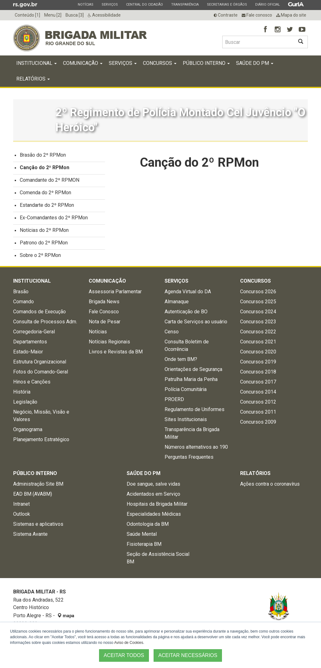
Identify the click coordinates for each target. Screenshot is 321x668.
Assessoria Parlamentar (115, 293)
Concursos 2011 (258, 413)
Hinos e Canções (31, 383)
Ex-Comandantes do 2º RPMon (54, 219)
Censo (172, 333)
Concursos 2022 (258, 333)
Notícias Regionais (109, 343)
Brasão (21, 293)
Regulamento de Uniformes (194, 411)
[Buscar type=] (258, 42)
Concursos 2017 (258, 383)
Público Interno (206, 65)
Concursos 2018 (258, 373)
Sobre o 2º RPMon (40, 257)
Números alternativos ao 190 (196, 448)
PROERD (174, 401)
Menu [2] (52, 15)
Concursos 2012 (258, 403)
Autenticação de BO (186, 313)
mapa (65, 617)
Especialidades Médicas (154, 516)
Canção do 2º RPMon (44, 169)
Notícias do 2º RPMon (44, 232)
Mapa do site (291, 15)
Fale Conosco (104, 313)
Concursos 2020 (258, 353)
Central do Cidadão (144, 4)
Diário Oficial (267, 4)
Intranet (21, 506)
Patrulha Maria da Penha (191, 381)
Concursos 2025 (258, 303)
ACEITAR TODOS (124, 655)
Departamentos (30, 343)
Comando (23, 303)
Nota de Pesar (104, 323)
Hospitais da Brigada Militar (157, 506)
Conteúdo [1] (27, 15)
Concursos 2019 (258, 363)
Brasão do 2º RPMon (43, 156)
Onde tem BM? (181, 361)
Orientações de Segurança (193, 371)
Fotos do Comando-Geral (40, 373)
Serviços (109, 4)
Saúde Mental (142, 536)
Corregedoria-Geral (34, 333)
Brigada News (104, 303)
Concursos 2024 (258, 313)
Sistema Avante (30, 536)
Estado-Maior (28, 353)
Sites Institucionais (186, 421)
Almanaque (177, 303)
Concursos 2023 (258, 323)
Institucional (36, 65)
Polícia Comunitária (186, 391)
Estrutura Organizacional (39, 363)
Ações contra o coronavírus (270, 485)
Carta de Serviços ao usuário (196, 323)
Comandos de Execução (39, 313)
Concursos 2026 (258, 293)
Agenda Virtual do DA (188, 293)
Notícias (85, 4)
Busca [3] (75, 15)
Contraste (226, 15)
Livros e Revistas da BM (116, 353)
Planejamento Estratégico (41, 441)
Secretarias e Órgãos (227, 4)
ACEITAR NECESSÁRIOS (187, 655)
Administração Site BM (38, 485)
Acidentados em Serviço (153, 495)
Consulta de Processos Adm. (45, 323)
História (21, 393)
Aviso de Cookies (128, 642)
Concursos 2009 (258, 423)
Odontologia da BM (148, 526)
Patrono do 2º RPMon (44, 244)
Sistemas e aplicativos (38, 526)
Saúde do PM (254, 65)
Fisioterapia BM (144, 546)
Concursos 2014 (258, 393)
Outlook (21, 516)
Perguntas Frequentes (189, 459)
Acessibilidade (104, 15)
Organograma (27, 431)
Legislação (25, 403)
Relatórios (33, 80)
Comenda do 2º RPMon (45, 194)
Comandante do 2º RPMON (49, 182)
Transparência (185, 4)
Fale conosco (257, 15)
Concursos (159, 65)
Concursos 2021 (258, 343)
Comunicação (83, 65)
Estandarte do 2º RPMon (47, 207)
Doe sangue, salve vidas (153, 485)
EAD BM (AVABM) (32, 495)
